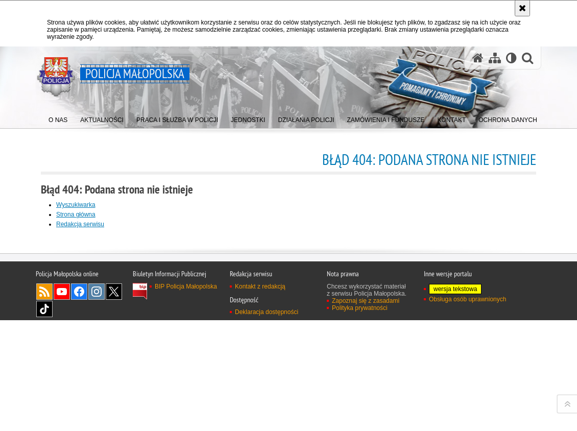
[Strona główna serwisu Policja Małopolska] (478, 58)
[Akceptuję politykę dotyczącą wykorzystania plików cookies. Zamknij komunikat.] (522, 8)
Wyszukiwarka (75, 204)
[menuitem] (58, 118)
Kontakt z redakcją (260, 418)
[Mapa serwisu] (495, 58)
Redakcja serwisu (80, 224)
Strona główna (75, 214)
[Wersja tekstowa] (511, 58)
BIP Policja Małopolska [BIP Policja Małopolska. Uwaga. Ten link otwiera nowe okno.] (186, 418)
